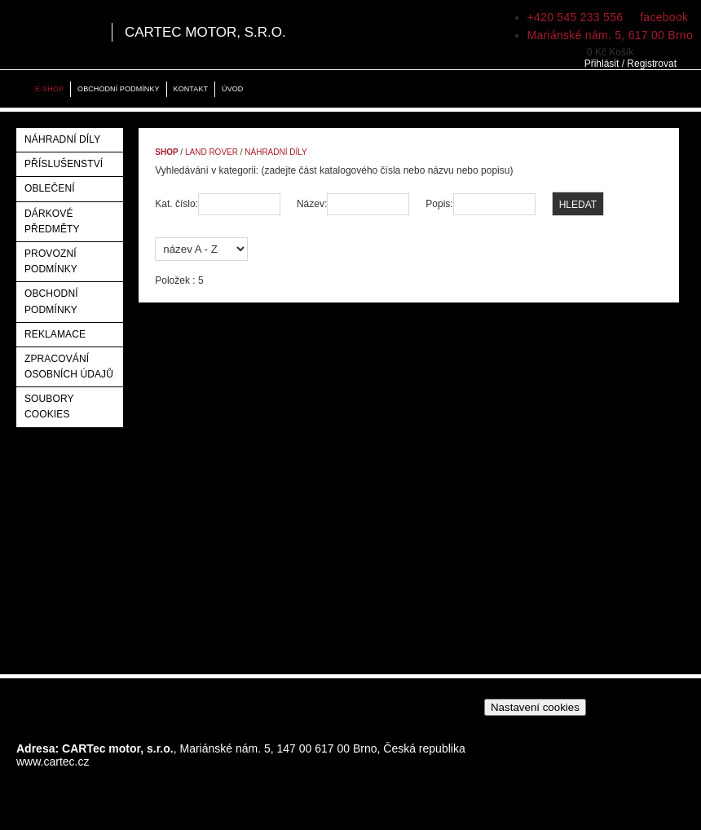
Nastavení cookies (535, 707)
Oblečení (49, 188)
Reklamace (55, 334)
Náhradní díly (62, 139)
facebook (662, 17)
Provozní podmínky (50, 261)
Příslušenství (63, 164)
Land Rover (211, 152)
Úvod (232, 89)
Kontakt (191, 89)
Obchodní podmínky (118, 89)
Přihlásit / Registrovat (630, 63)
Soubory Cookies (48, 406)
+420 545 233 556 (575, 17)
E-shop (49, 89)
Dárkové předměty (52, 221)
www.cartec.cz (52, 761)
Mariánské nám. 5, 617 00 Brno (610, 35)
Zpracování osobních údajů (68, 366)
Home (16, 89)
